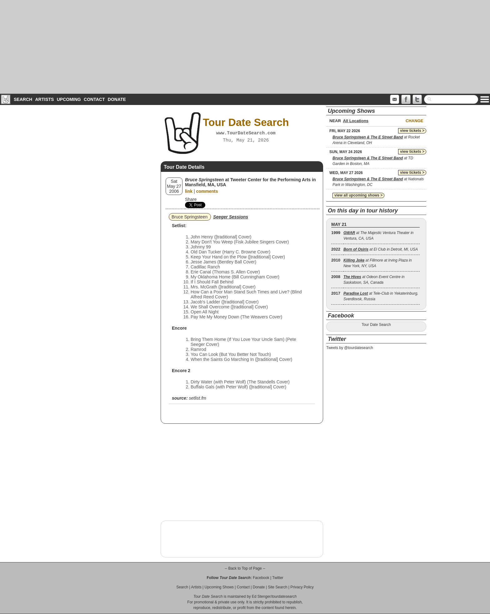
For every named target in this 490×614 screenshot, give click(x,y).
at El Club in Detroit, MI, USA (380, 249)
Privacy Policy (302, 587)
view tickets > (412, 130)
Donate (117, 99)
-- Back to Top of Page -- (245, 568)
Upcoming (69, 99)
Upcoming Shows (218, 587)
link (188, 191)
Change (414, 120)
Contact (94, 99)
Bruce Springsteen (190, 216)
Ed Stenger (261, 596)
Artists (44, 99)
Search (23, 99)
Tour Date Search (376, 324)
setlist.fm (197, 398)
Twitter (277, 578)
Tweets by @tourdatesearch (349, 348)
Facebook (261, 578)
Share (191, 199)
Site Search (277, 587)
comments (207, 191)
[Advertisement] (245, 47)
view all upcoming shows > (358, 195)
